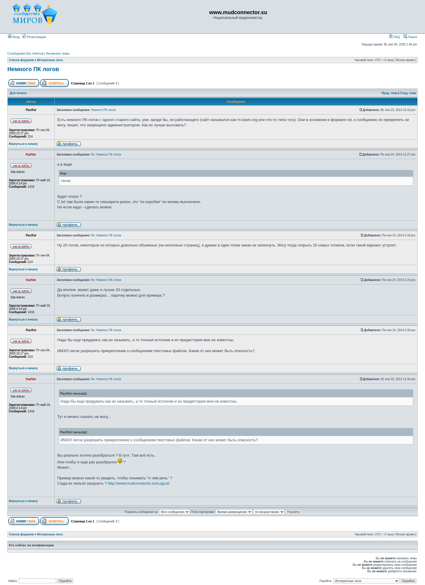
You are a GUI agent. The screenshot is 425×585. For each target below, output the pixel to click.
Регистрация (34, 37)
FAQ (394, 37)
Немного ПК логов (33, 69)
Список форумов (21, 60)
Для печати (18, 93)
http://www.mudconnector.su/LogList (138, 483)
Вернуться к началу (23, 144)
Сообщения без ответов (25, 53)
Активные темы (57, 53)
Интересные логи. (50, 60)
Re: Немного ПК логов (106, 154)
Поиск (410, 37)
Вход (14, 37)
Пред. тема (390, 93)
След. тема (408, 93)
